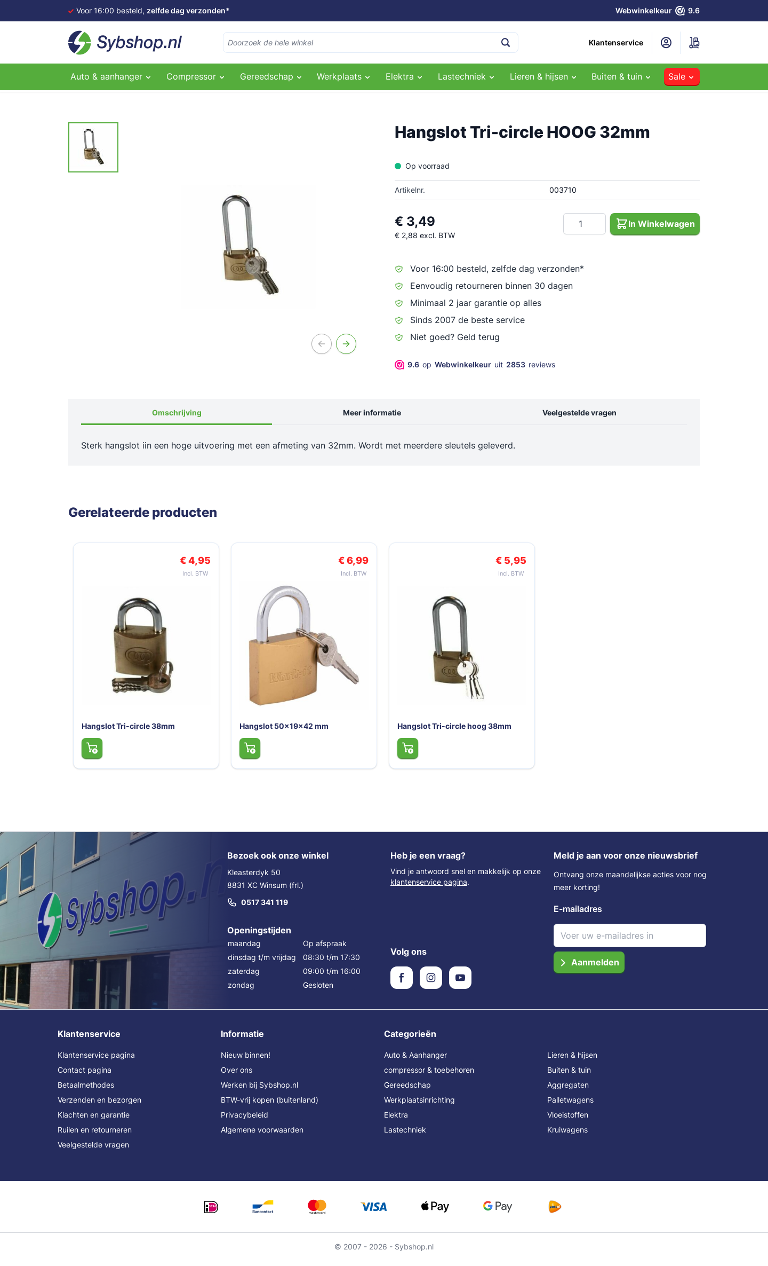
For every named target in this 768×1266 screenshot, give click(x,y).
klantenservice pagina (428, 887)
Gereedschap (407, 1090)
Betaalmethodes (86, 1090)
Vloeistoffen (567, 1120)
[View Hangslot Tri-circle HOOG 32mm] (93, 147)
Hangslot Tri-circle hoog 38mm (452, 730)
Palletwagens (570, 1105)
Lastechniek (405, 1134)
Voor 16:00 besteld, (153, 10)
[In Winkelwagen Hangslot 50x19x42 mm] (247, 753)
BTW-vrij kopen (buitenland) (269, 1105)
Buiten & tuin (569, 1075)
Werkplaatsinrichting (419, 1105)
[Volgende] (346, 344)
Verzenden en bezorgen (99, 1105)
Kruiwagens (567, 1134)
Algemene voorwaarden (262, 1134)
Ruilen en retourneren (95, 1134)
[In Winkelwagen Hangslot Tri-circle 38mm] (89, 753)
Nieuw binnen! (245, 1060)
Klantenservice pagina (96, 1060)
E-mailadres (578, 914)
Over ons (236, 1075)
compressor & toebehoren (429, 1075)
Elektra (396, 1120)
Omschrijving (177, 412)
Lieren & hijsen (572, 1060)
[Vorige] (321, 344)
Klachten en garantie (94, 1120)
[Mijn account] (666, 43)
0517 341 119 (257, 908)
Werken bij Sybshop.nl (259, 1090)
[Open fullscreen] (249, 246)
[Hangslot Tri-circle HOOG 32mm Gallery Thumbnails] (93, 147)
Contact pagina (84, 1075)
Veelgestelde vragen (579, 412)
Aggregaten (568, 1090)
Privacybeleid (244, 1120)
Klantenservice (616, 42)
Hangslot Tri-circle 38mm (126, 730)
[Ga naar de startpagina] (125, 42)
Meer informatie (372, 412)
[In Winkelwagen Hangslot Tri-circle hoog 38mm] (405, 753)
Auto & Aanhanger (415, 1060)
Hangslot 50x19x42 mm (281, 730)
